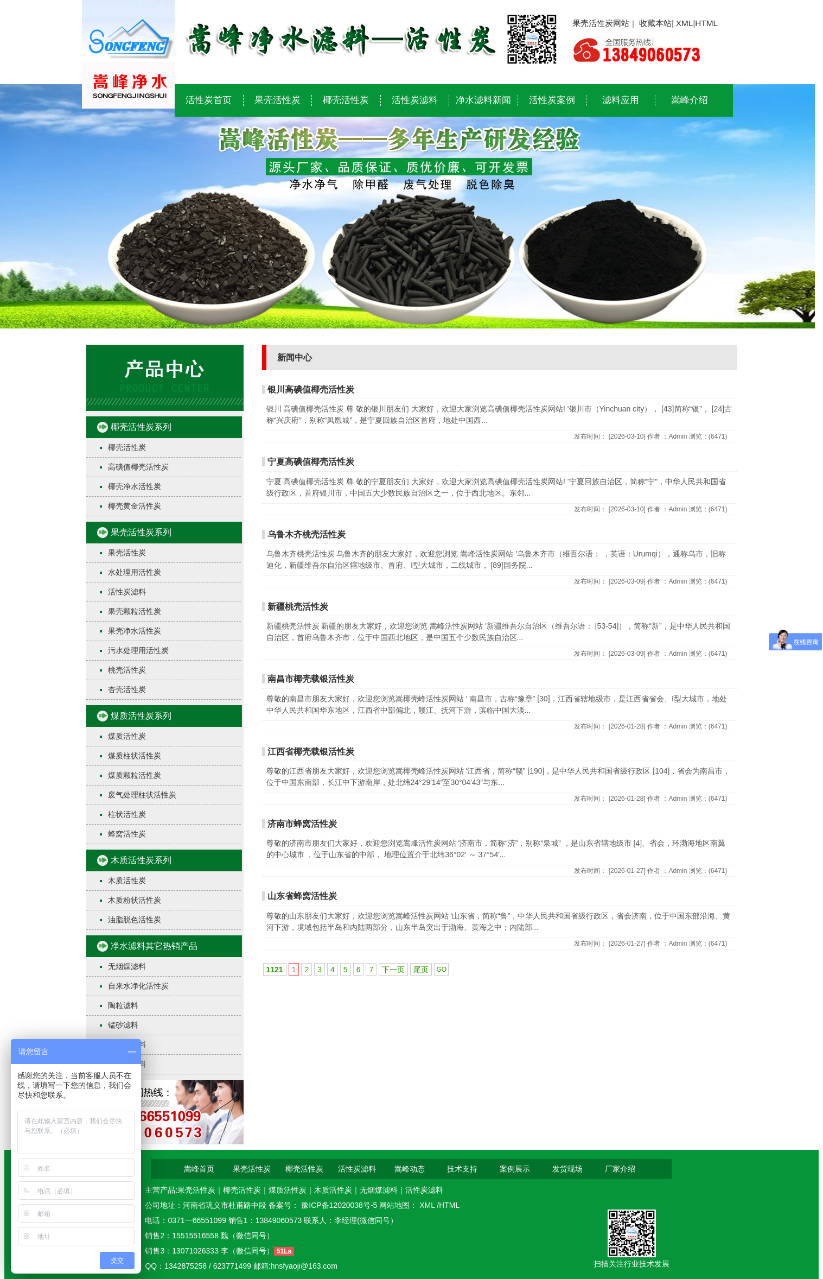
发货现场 (567, 1168)
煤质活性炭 (127, 736)
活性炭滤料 (415, 100)
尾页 (421, 969)
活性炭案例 (552, 100)
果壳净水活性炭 (134, 630)
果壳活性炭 (277, 100)
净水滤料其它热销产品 (154, 946)
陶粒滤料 (123, 1005)
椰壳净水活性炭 (134, 486)
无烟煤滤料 (127, 966)
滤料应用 (620, 100)
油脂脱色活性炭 (134, 919)
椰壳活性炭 (346, 100)
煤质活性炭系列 (141, 715)
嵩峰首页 (199, 1168)
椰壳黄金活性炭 (134, 506)
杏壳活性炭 (127, 689)
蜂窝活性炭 (127, 834)
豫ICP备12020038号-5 (340, 1205)
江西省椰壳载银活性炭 (310, 751)
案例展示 (515, 1168)
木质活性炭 (127, 880)
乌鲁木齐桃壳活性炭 (306, 534)
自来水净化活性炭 (138, 986)
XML (684, 23)
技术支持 (462, 1168)
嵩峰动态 (409, 1168)
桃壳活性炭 (127, 670)
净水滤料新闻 (483, 100)
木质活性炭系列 (141, 860)
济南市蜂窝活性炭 (302, 823)
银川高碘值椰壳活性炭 (310, 389)
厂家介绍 (620, 1168)
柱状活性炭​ (127, 814)
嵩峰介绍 (689, 100)
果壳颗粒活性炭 (134, 611)
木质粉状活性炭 (134, 900)
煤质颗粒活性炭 (134, 775)
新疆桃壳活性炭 (297, 606)
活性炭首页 (209, 100)
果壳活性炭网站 (600, 23)
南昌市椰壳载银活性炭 (310, 678)
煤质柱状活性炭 (134, 755)
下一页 (393, 969)
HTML (706, 23)
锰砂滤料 (123, 1025)
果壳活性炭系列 (141, 532)
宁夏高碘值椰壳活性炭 (310, 461)
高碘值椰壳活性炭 (138, 467)
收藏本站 (655, 23)
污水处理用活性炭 (138, 650)
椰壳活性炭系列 (141, 427)
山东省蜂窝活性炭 (302, 896)
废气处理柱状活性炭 (142, 794)
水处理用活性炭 (134, 572)
